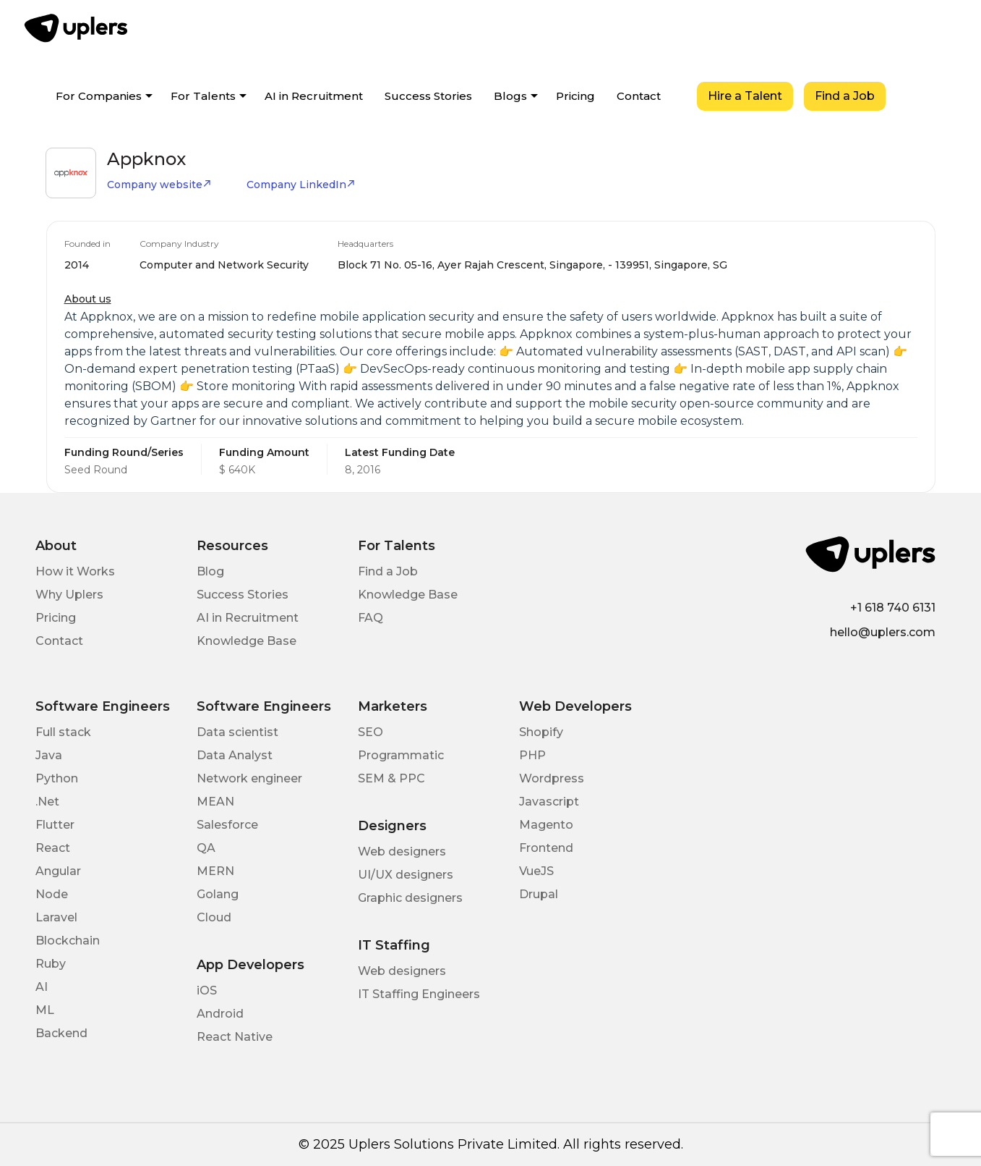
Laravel (56, 917)
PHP (532, 755)
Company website (159, 184)
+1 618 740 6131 (892, 607)
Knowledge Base (246, 641)
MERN (215, 871)
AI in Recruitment (314, 96)
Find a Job (845, 96)
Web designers (402, 851)
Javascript (549, 801)
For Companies (99, 96)
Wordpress (551, 778)
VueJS (536, 871)
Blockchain (67, 940)
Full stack (63, 732)
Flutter (54, 825)
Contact (639, 96)
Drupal (538, 894)
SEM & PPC (391, 778)
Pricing (575, 96)
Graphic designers (410, 898)
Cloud (214, 917)
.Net (47, 801)
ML (44, 1010)
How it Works (75, 571)
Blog (210, 571)
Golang (218, 894)
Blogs (510, 96)
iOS (207, 990)
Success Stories (428, 96)
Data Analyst (235, 755)
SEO (370, 732)
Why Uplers (69, 594)
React (52, 848)
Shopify (541, 732)
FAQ (370, 618)
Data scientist (237, 732)
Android (220, 1014)
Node (51, 894)
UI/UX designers (405, 875)
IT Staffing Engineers (419, 994)
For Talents (203, 96)
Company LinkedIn (301, 184)
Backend (61, 1033)
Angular (58, 871)
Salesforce (227, 825)
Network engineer (249, 778)
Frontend (546, 848)
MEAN (215, 801)
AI (41, 987)
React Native (235, 1037)
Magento (546, 825)
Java (48, 755)
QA (206, 848)
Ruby (50, 964)
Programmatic (401, 755)
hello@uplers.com (882, 632)
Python (56, 778)
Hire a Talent (745, 96)
